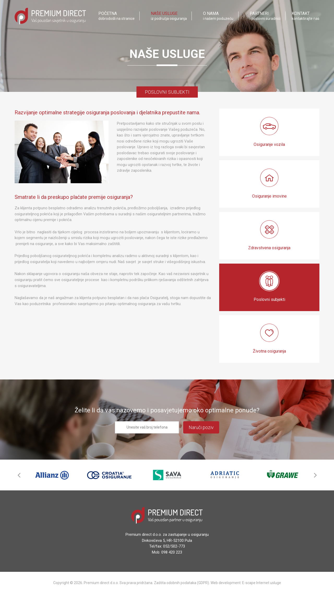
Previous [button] (19, 475)
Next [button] (315, 475)
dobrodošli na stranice (116, 16)
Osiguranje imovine (269, 184)
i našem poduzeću (218, 16)
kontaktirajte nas (305, 16)
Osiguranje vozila (269, 132)
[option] (52, 475)
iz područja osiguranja (169, 16)
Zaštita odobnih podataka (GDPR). (182, 583)
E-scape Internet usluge (261, 583)
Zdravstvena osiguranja (269, 235)
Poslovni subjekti (269, 287)
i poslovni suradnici (265, 16)
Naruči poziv (201, 427)
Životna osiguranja (269, 339)
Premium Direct (50, 16)
